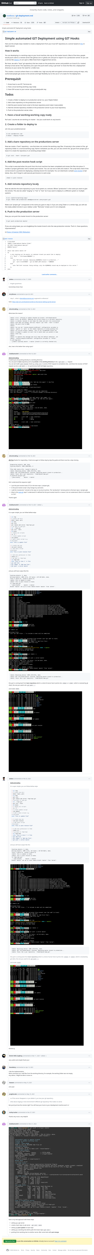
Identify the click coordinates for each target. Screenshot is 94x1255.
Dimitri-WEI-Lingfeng (15, 1056)
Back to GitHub (49, 3)
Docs (49, 1250)
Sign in (81, 3)
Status (38, 1250)
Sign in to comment (60, 1241)
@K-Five (11, 460)
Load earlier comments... (49, 274)
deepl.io (17, 60)
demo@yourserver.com (27, 298)
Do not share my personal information (78, 1250)
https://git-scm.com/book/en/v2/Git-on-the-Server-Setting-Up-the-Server (34, 302)
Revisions (16, 23)
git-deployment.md (24, 15)
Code (6, 22)
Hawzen (11, 1082)
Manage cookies (62, 1250)
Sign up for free (10, 1241)
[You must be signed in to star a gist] (76, 15)
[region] (47, 135)
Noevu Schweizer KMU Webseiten (18, 232)
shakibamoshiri (14, 354)
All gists (40, 3)
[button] (78, 22)
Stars (30, 23)
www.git (20, 492)
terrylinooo (12, 294)
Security (33, 1250)
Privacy (27, 1250)
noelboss (10, 15)
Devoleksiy (12, 1067)
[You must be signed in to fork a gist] (86, 15)
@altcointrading (14, 358)
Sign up (89, 3)
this (81, 44)
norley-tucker (13, 1112)
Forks (41, 23)
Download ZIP (86, 22)
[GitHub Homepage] (7, 1250)
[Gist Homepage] (6, 3)
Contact (54, 1250)
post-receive (78, 171)
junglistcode (13, 1094)
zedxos (11, 279)
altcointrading (13, 309)
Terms (22, 1250)
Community (44, 1250)
